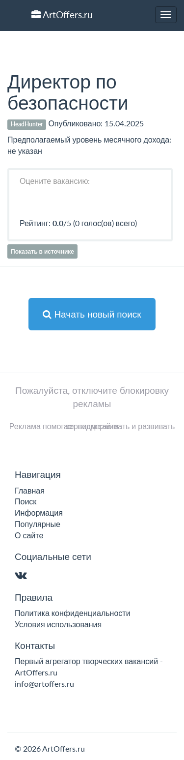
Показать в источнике (42, 251)
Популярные (37, 523)
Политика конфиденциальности (73, 612)
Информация (39, 512)
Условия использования (58, 624)
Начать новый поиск (92, 314)
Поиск (25, 501)
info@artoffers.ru (44, 683)
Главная (30, 490)
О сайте (29, 535)
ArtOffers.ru (62, 14)
